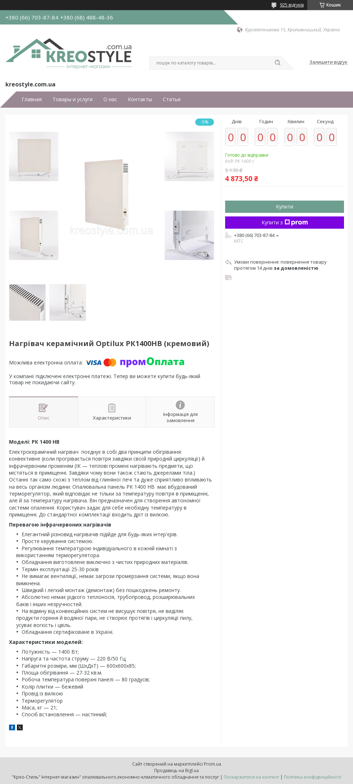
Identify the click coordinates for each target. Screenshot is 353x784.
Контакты (140, 99)
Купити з (285, 222)
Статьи (171, 99)
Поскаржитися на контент (251, 777)
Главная (32, 99)
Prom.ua (212, 764)
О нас (110, 99)
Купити (284, 206)
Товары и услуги (73, 99)
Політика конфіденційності (312, 777)
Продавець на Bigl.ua (176, 770)
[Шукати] (277, 63)
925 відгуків (292, 5)
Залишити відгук (328, 62)
